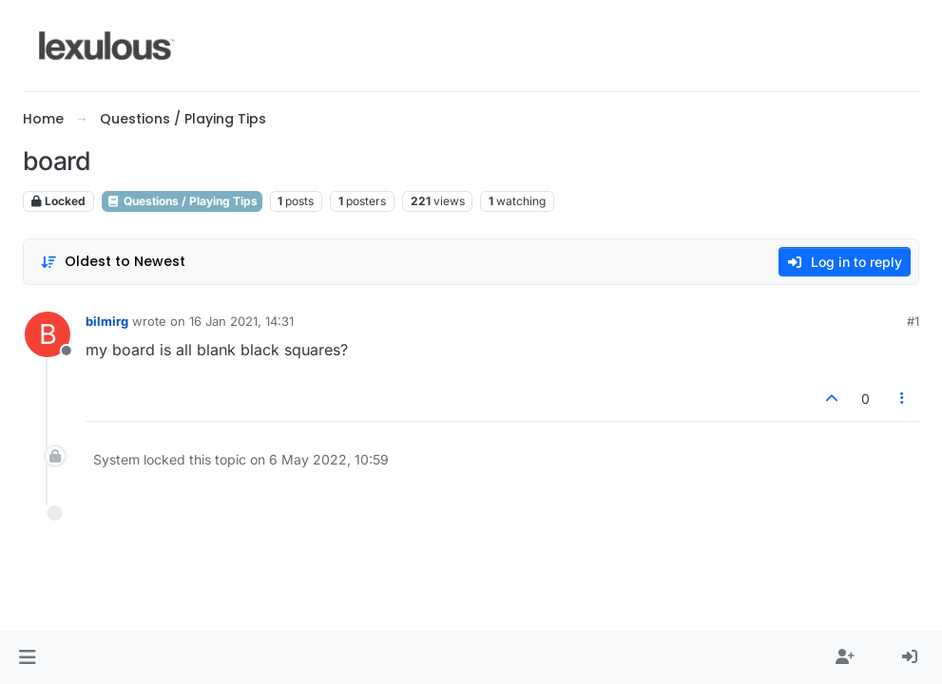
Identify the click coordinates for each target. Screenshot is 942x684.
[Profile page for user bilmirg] (47, 334)
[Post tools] (903, 398)
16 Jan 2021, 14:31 (241, 321)
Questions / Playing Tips (182, 201)
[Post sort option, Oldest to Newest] (112, 261)
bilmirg (107, 321)
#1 (913, 321)
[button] (27, 657)
